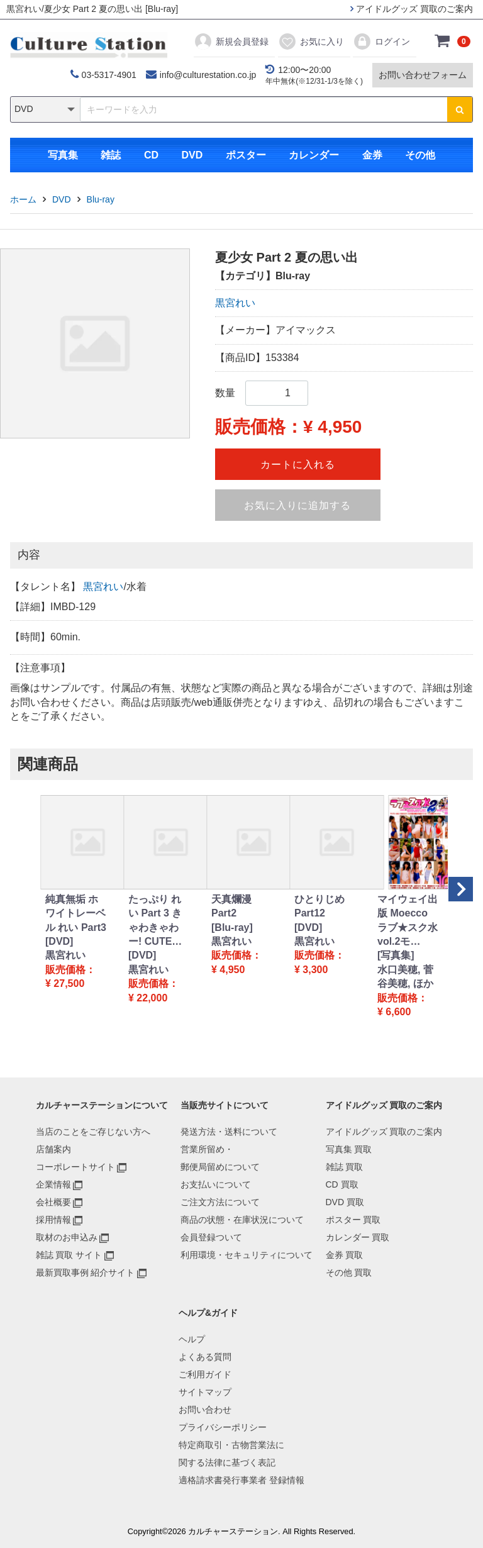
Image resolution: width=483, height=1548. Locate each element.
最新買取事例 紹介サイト (85, 1272)
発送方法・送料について (228, 1132)
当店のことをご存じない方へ (93, 1132)
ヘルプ (192, 1339)
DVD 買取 (345, 1202)
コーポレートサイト (75, 1167)
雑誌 (111, 155)
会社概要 (53, 1202)
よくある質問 (205, 1357)
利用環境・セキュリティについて (246, 1255)
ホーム (23, 199)
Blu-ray (100, 199)
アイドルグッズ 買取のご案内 (411, 9)
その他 (420, 155)
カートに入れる (297, 464)
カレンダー (314, 155)
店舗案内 (53, 1149)
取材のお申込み (66, 1237)
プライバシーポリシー (223, 1427)
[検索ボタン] (459, 109)
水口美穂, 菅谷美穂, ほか (405, 976)
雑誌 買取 (345, 1167)
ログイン (381, 41)
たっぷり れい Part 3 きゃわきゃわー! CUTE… (155, 920)
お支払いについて (215, 1184)
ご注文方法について (220, 1202)
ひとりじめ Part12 (319, 906)
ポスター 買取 (353, 1220)
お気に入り (311, 41)
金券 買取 (345, 1255)
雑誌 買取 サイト (69, 1255)
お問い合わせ (205, 1410)
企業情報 (53, 1184)
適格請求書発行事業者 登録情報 (241, 1480)
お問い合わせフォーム (423, 75)
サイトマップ (205, 1392)
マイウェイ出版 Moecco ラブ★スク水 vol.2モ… (407, 920)
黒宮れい (235, 303)
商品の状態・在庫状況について (242, 1220)
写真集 (63, 155)
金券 (372, 155)
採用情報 (53, 1220)
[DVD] (59, 941)
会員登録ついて (211, 1237)
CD (151, 155)
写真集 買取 (349, 1149)
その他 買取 (349, 1272)
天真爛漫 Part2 (231, 906)
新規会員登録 (231, 41)
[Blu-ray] (232, 927)
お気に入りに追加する (297, 505)
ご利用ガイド (205, 1374)
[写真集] (395, 955)
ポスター (246, 155)
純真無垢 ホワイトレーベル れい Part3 (75, 913)
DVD (192, 155)
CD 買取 (342, 1184)
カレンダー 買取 (358, 1237)
